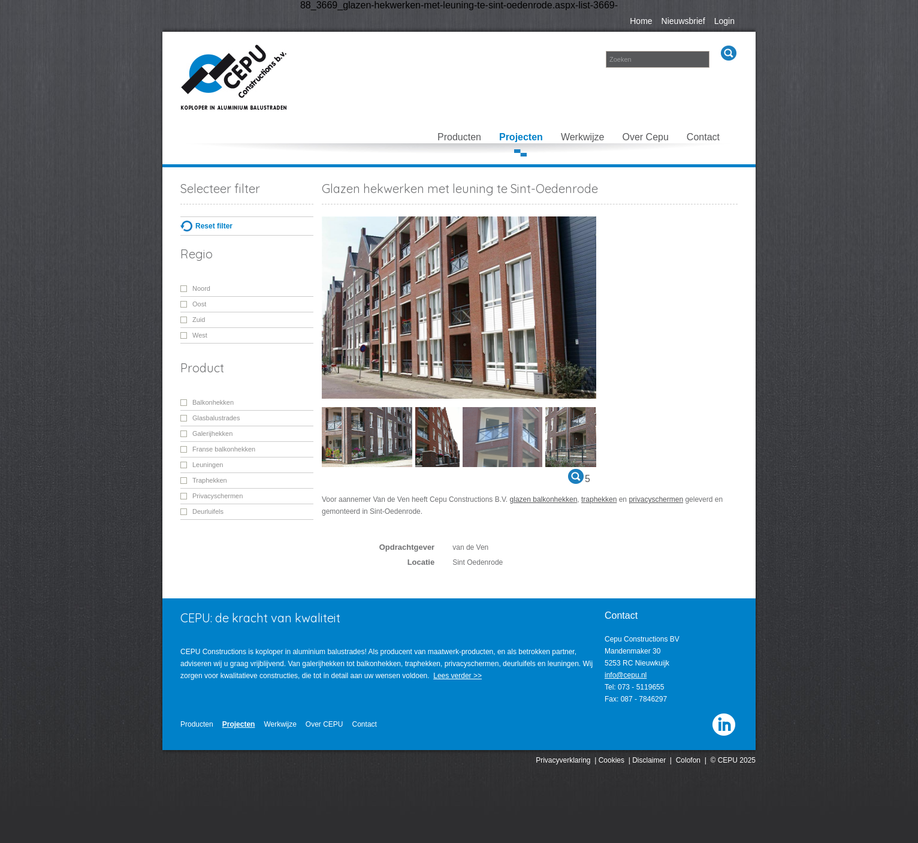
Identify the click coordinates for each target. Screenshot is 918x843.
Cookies (611, 760)
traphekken (599, 499)
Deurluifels (208, 511)
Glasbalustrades (216, 418)
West (199, 335)
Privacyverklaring (563, 760)
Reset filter (213, 226)
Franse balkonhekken (223, 449)
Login (724, 21)
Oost (199, 304)
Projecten (521, 137)
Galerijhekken (212, 433)
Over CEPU (324, 724)
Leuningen (207, 464)
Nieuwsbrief (683, 21)
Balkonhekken (213, 402)
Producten (459, 137)
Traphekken (209, 480)
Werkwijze (583, 137)
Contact (703, 137)
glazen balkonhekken (544, 499)
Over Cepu (645, 137)
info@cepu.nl (626, 675)
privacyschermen (656, 499)
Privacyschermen (217, 495)
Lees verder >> (457, 676)
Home (641, 21)
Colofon (688, 760)
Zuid (198, 319)
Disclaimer (649, 760)
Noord (201, 288)
